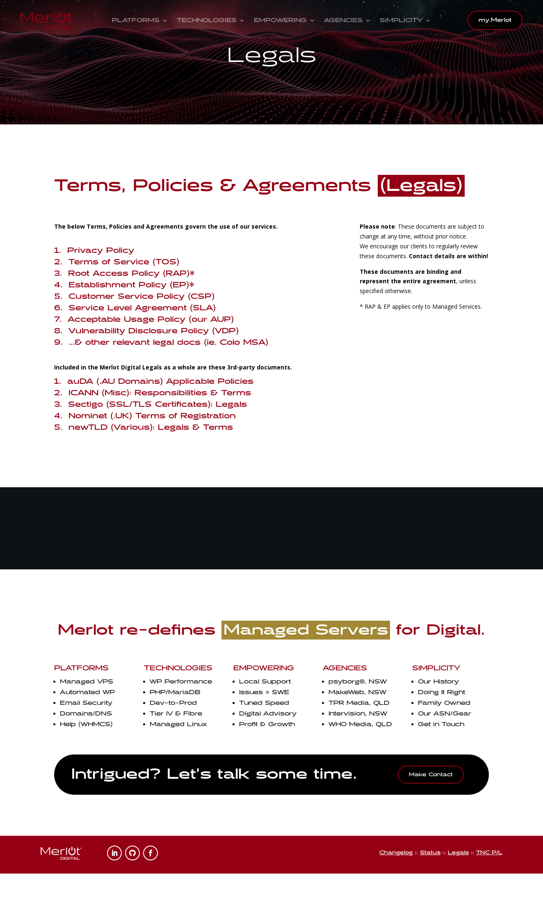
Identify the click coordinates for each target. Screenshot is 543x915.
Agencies (343, 21)
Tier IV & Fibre (176, 755)
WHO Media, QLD (360, 766)
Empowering (280, 21)
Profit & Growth (267, 766)
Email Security (86, 744)
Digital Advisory (268, 755)
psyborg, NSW (358, 723)
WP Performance (181, 723)
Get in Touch (441, 766)
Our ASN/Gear (444, 755)
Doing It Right (441, 734)
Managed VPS (86, 723)
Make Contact (431, 816)
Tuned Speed (264, 744)
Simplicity (401, 21)
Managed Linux (178, 766)
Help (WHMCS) (86, 766)
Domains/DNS (86, 755)
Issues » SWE (264, 734)
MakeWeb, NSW (357, 734)
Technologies (207, 21)
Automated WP (87, 734)
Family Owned (444, 744)
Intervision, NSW (358, 755)
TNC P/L (489, 894)
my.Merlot (495, 20)
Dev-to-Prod (173, 744)
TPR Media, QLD (359, 744)
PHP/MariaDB (175, 734)
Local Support (265, 723)
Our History (438, 723)
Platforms (136, 21)
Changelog (396, 894)
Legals (458, 894)
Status (430, 894)
